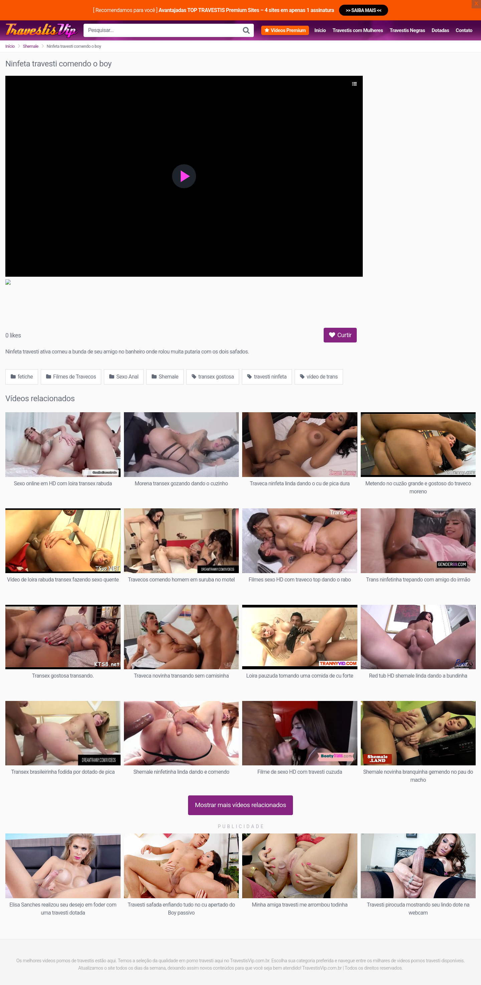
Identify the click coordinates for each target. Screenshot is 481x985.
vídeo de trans (319, 377)
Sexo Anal (123, 377)
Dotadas (440, 30)
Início (320, 30)
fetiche (22, 377)
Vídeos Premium (288, 30)
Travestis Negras (407, 30)
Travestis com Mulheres (357, 30)
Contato (464, 30)
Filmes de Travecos (71, 377)
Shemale (30, 46)
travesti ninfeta (267, 377)
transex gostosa (213, 377)
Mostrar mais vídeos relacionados (240, 805)
